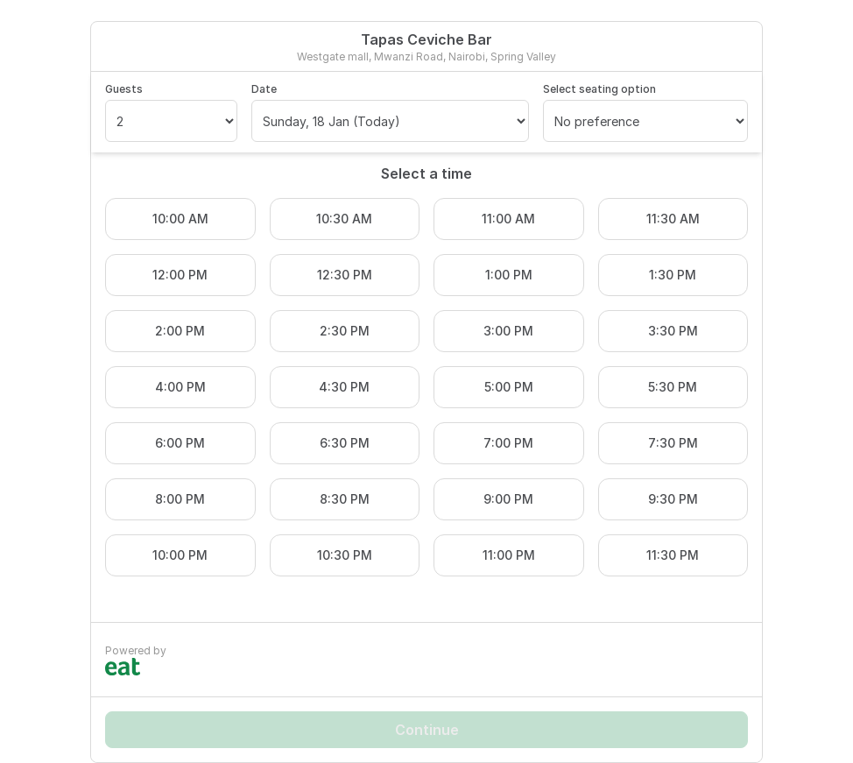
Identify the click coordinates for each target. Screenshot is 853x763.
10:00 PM (180, 555)
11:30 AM (673, 218)
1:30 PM (672, 274)
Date (264, 88)
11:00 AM (508, 218)
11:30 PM (672, 555)
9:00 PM (508, 498)
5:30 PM (672, 386)
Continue (427, 729)
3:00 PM (508, 330)
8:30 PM (345, 498)
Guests (124, 88)
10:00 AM (180, 218)
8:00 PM (180, 498)
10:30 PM (344, 555)
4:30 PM (344, 386)
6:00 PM (180, 442)
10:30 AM (344, 218)
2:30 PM (345, 330)
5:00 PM (508, 386)
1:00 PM (508, 274)
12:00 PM (180, 274)
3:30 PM (673, 330)
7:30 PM (673, 442)
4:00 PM (180, 386)
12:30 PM (344, 274)
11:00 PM (509, 555)
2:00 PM (180, 330)
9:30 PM (673, 498)
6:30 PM (345, 442)
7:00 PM (508, 442)
